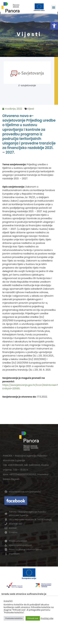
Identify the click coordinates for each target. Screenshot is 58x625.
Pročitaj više (47, 618)
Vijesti (30, 108)
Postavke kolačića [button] (13, 618)
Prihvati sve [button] (32, 618)
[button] (54, 26)
